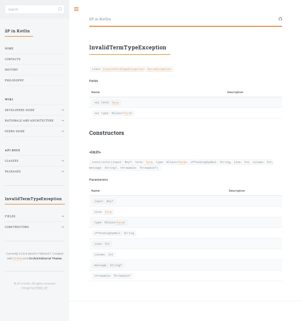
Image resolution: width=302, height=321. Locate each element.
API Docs (12, 150)
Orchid (18, 258)
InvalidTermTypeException (123, 69)
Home (9, 48)
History (11, 69)
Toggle (76, 9)
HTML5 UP (41, 288)
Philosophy (14, 80)
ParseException (159, 69)
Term (115, 102)
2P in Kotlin (100, 19)
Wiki (9, 99)
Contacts (13, 59)
